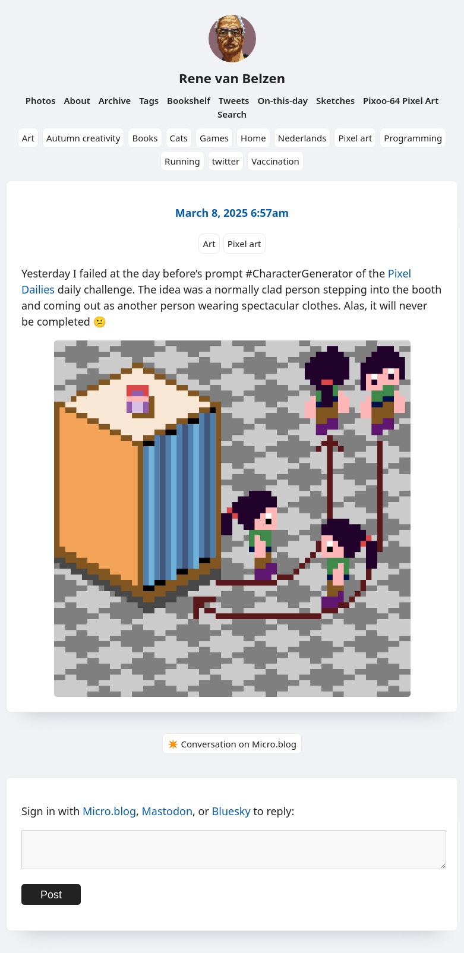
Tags (149, 100)
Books (144, 138)
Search (232, 114)
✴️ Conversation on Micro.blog (232, 744)
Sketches (335, 100)
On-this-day (282, 100)
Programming (413, 138)
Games (214, 138)
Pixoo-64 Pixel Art (400, 100)
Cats (179, 138)
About (77, 100)
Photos (41, 100)
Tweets (234, 100)
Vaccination (275, 161)
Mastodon (167, 811)
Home (253, 138)
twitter (226, 161)
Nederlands (302, 138)
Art (28, 138)
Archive (115, 100)
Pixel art (355, 138)
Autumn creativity (83, 138)
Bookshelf (188, 100)
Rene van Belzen (232, 78)
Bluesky (231, 811)
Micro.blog (109, 811)
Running (182, 161)
